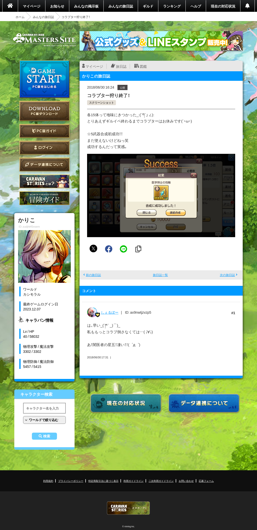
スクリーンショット (101, 102)
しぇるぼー (109, 312)
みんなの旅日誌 (120, 6)
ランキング (172, 6)
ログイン (44, 148)
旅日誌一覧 (160, 275)
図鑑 (143, 66)
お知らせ (57, 6)
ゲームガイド (44, 198)
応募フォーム (206, 481)
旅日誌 (121, 66)
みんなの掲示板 (86, 6)
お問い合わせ (186, 481)
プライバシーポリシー (70, 481)
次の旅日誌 (227, 275)
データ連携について (44, 164)
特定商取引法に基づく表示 (103, 481)
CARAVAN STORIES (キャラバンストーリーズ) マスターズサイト (44, 40)
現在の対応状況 (223, 6)
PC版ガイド (44, 131)
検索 (46, 436)
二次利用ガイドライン (161, 481)
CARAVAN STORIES (128, 508)
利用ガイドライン (133, 481)
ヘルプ (195, 6)
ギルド (148, 6)
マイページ (31, 6)
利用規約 (48, 481)
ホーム (20, 17)
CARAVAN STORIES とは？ (44, 181)
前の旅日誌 (93, 275)
